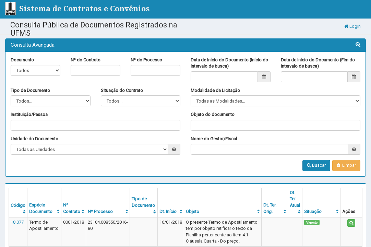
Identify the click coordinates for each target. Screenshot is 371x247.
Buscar (316, 165)
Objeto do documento (213, 114)
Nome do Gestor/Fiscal (214, 138)
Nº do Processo (146, 59)
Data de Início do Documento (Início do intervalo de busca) (229, 63)
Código (18, 205)
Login (352, 26)
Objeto (192, 211)
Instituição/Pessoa (29, 114)
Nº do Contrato (85, 59)
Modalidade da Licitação (215, 90)
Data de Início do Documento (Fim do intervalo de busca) (318, 63)
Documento (22, 59)
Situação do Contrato (122, 90)
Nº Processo (100, 211)
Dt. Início (168, 211)
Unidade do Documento (34, 138)
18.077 (17, 222)
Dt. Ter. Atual (295, 199)
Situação (313, 211)
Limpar (346, 165)
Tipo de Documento (30, 90)
